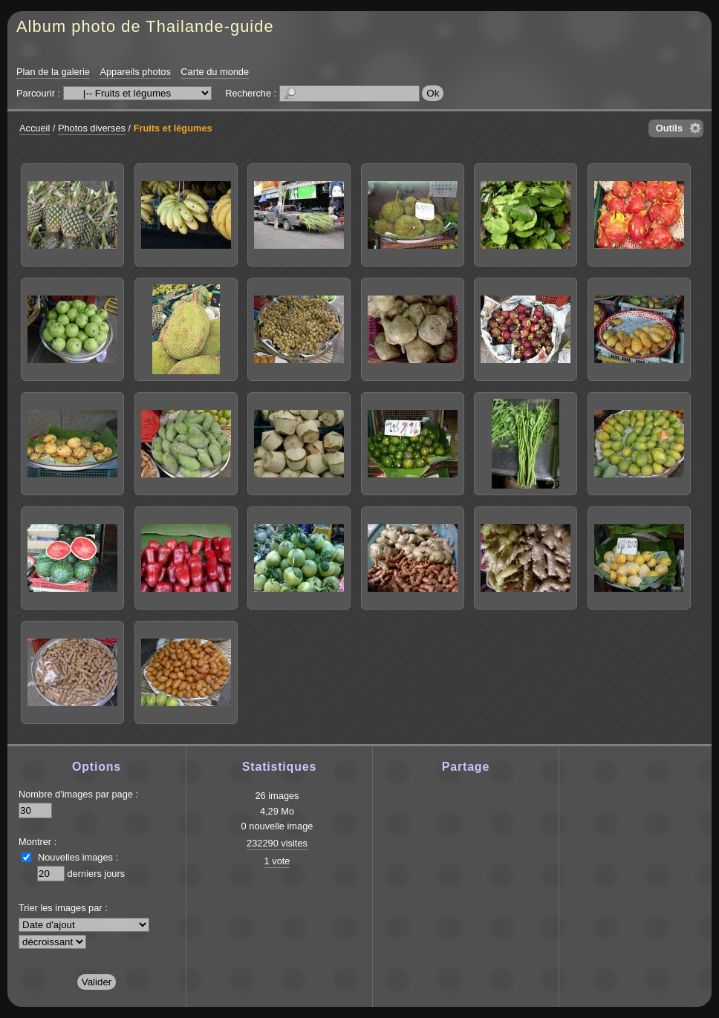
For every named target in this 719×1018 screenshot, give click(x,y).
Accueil (34, 128)
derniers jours (97, 873)
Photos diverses (92, 128)
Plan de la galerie (53, 71)
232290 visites (277, 843)
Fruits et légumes (173, 128)
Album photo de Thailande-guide (145, 26)
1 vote (277, 861)
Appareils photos (135, 71)
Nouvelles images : (78, 857)
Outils (669, 128)
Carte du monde (214, 71)
